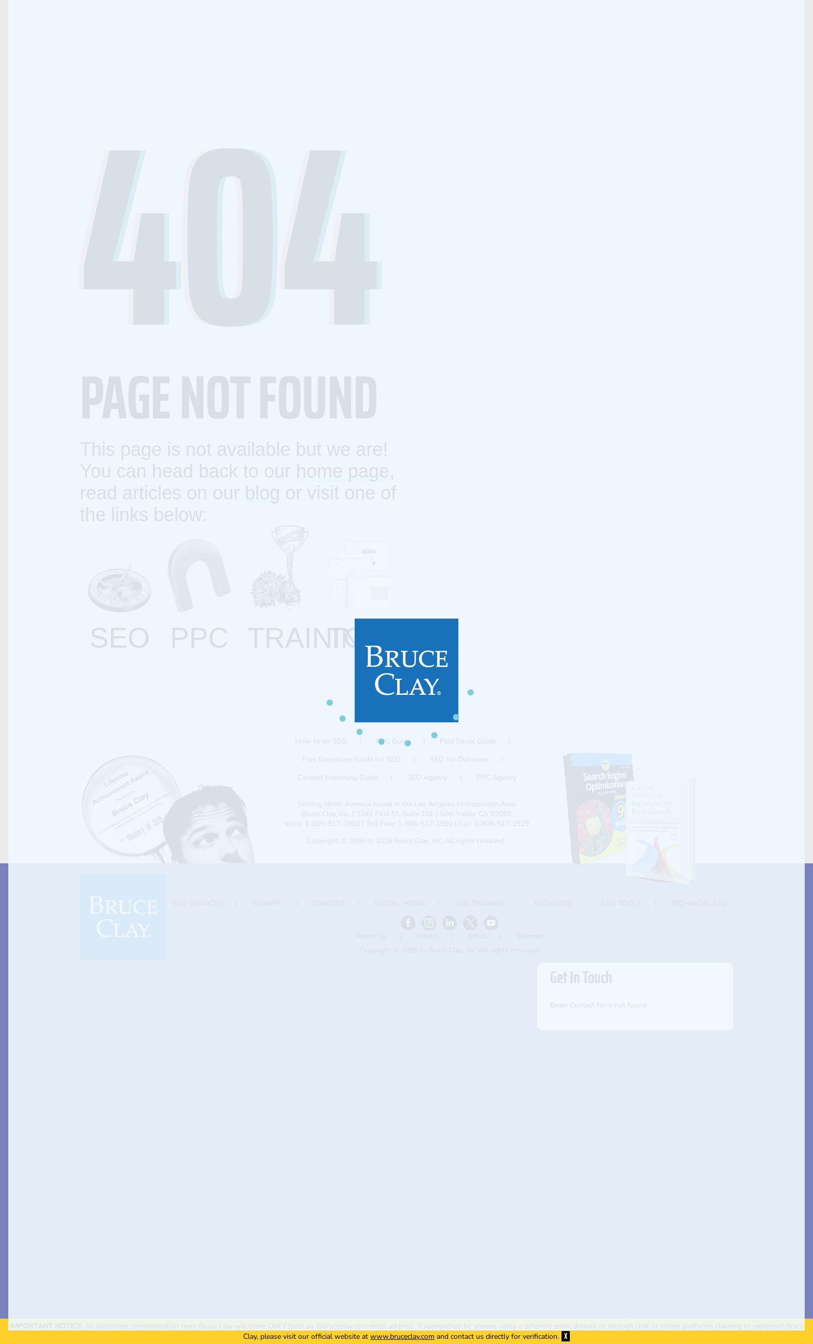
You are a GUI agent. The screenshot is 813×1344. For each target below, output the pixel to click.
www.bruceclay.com (402, 1336)
